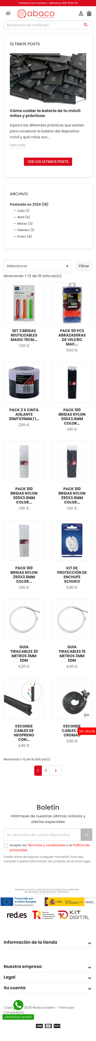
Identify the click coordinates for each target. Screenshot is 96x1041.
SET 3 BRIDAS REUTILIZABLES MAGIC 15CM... (24, 335)
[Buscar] (48, 25)
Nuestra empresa (23, 966)
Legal (9, 977)
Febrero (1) (25, 230)
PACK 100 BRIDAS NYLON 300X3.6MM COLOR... (71, 416)
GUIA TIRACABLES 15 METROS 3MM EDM (72, 653)
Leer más (18, 145)
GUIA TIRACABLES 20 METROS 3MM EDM (24, 653)
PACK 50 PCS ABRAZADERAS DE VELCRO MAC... (72, 337)
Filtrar (84, 265)
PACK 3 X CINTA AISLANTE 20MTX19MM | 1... (24, 414)
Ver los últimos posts (48, 161)
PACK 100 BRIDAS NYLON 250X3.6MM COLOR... (71, 495)
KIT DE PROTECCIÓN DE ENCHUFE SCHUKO (72, 574)
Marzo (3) (24, 223)
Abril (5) (23, 217)
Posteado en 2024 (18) (29, 204)
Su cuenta (15, 988)
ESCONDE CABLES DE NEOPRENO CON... (24, 733)
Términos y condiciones (47, 845)
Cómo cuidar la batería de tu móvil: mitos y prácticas (45, 113)
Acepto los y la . (50, 847)
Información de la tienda (30, 942)
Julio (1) (23, 210)
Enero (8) (24, 236)
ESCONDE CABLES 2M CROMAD (72, 731)
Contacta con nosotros (32, 3)
